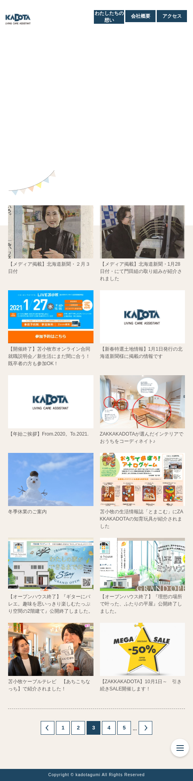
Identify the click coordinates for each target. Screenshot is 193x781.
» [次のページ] (145, 728)
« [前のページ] (47, 728)
